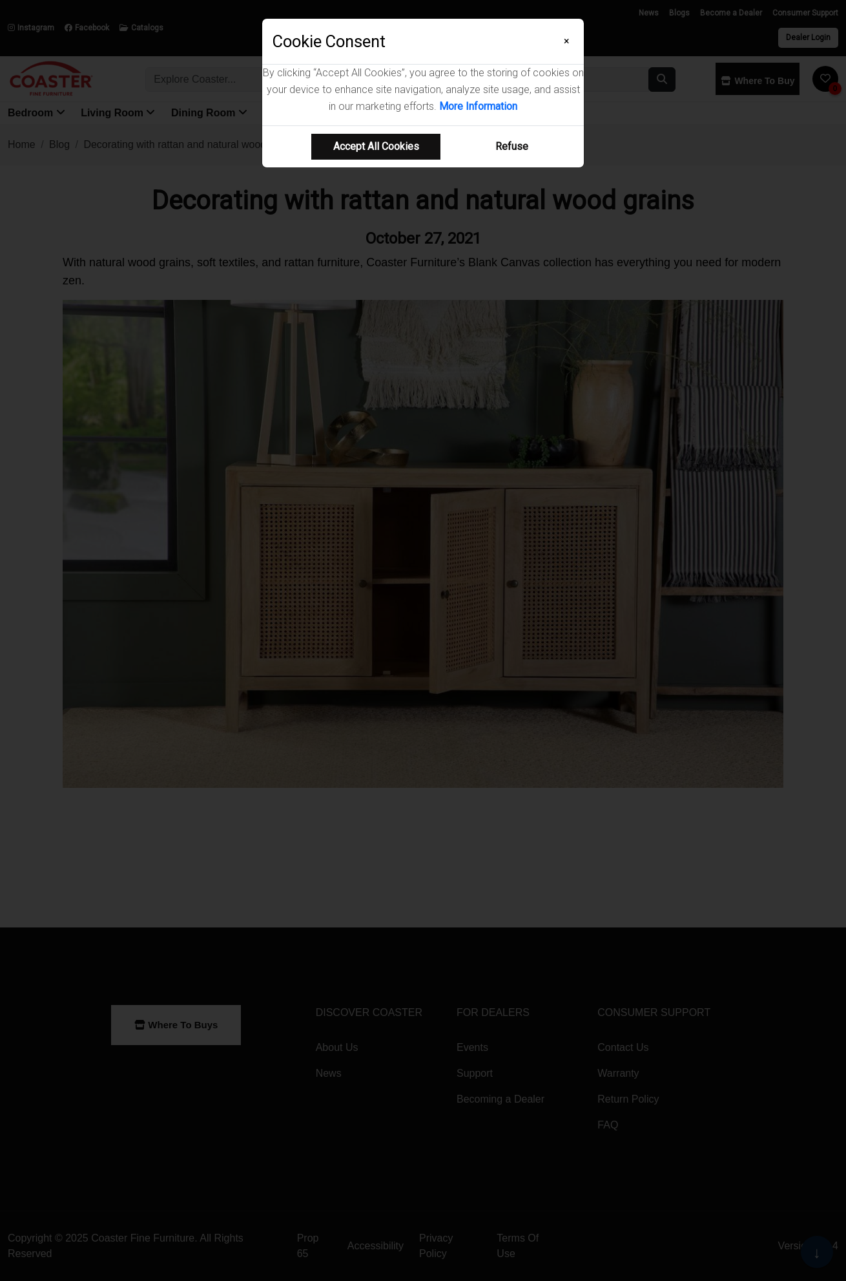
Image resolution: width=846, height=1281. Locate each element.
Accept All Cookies (376, 146)
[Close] (566, 41)
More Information (478, 106)
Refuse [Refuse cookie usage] (511, 146)
